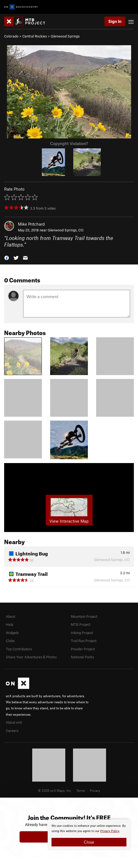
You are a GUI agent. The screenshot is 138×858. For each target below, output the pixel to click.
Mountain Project (84, 616)
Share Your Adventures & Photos (31, 657)
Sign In (114, 21)
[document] (89, 834)
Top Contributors (19, 649)
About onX (14, 722)
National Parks (82, 657)
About (10, 616)
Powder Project (83, 649)
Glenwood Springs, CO (65, 230)
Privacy (95, 790)
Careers (12, 730)
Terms (80, 790)
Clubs (10, 640)
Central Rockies (34, 36)
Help (9, 624)
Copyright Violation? (69, 143)
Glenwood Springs (65, 36)
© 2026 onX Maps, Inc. (55, 790)
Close (89, 842)
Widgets (12, 632)
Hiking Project (82, 632)
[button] (6, 257)
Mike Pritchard (31, 223)
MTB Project (80, 624)
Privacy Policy (109, 831)
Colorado (11, 36)
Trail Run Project (83, 640)
